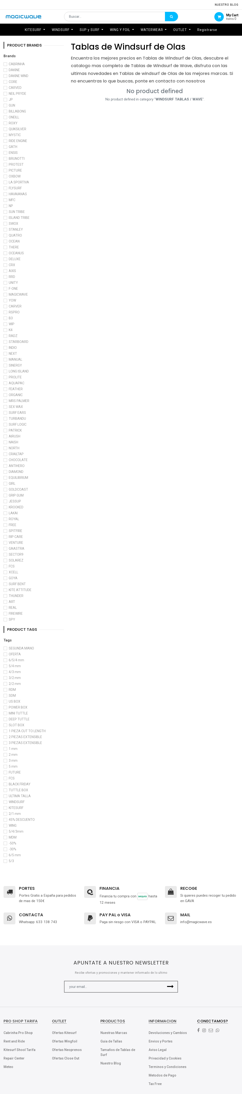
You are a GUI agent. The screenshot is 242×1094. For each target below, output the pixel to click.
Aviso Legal (158, 1050)
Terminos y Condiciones (167, 1067)
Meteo (8, 1067)
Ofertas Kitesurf (64, 1033)
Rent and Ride (14, 1041)
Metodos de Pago (162, 1075)
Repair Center (14, 1058)
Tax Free (155, 1084)
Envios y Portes (161, 1041)
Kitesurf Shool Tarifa (19, 1050)
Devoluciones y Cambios (168, 1033)
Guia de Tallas (111, 1041)
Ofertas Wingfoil (64, 1041)
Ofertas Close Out (65, 1058)
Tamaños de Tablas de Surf (117, 1052)
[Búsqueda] (171, 18)
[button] (170, 987)
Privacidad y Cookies (165, 1058)
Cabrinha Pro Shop (18, 1033)
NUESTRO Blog (226, 4)
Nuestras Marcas (113, 1033)
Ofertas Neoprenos (67, 1050)
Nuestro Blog (110, 1063)
